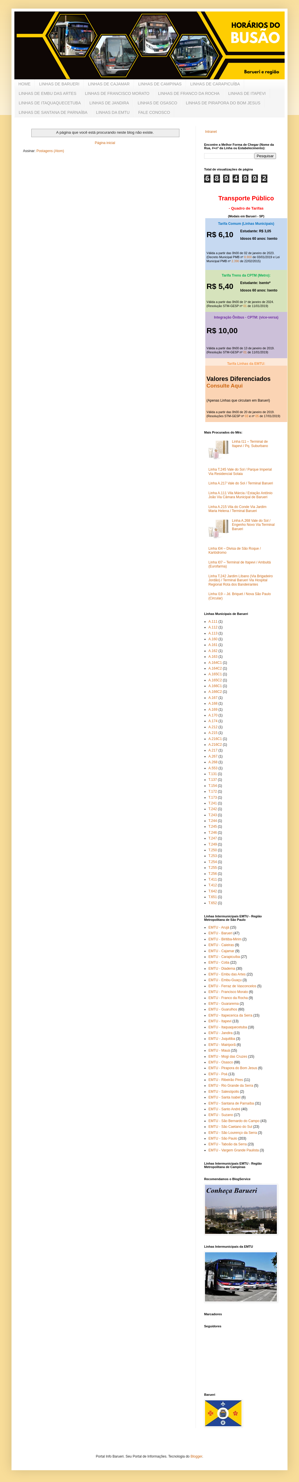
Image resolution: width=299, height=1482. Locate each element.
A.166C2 (215, 692)
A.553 (212, 768)
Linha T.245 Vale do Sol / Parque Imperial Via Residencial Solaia (240, 471)
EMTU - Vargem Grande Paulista (233, 1150)
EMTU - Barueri (220, 933)
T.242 (212, 809)
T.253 (212, 856)
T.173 (212, 797)
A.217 (212, 750)
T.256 (212, 874)
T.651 (212, 897)
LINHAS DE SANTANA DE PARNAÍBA (53, 112)
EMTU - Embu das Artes (227, 974)
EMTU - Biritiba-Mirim (224, 939)
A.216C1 (215, 739)
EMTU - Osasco (220, 1062)
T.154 (212, 786)
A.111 (212, 622)
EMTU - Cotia (218, 962)
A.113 (212, 633)
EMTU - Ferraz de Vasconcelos (232, 986)
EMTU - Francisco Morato (228, 992)
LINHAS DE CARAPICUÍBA (215, 84)
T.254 (212, 862)
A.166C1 (215, 686)
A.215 (212, 733)
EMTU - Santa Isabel (224, 1097)
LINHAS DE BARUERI (59, 84)
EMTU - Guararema (223, 1004)
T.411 (212, 879)
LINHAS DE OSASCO (157, 103)
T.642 (212, 891)
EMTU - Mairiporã (222, 1045)
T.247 (212, 838)
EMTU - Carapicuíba (224, 957)
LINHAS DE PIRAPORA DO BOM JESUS (223, 103)
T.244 (212, 821)
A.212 (212, 727)
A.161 (212, 645)
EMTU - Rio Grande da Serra (230, 1086)
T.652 (212, 903)
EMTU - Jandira (220, 1033)
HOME (24, 84)
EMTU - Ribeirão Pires (225, 1080)
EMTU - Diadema (221, 969)
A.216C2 (215, 745)
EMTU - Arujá (218, 927)
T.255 (212, 868)
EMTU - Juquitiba (221, 1039)
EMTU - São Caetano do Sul (230, 1127)
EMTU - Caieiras (221, 945)
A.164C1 (215, 663)
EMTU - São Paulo (222, 1138)
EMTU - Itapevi (219, 1021)
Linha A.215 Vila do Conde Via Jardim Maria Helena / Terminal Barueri (237, 509)
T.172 (212, 791)
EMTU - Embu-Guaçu (224, 980)
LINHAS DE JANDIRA (109, 103)
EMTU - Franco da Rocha (228, 998)
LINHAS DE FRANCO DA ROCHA (189, 93)
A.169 (212, 710)
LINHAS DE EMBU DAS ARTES (47, 93)
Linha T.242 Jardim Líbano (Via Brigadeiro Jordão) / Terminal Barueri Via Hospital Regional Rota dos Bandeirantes (240, 580)
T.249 (212, 844)
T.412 (212, 885)
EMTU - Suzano (220, 1115)
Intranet (211, 132)
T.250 (212, 850)
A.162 (212, 651)
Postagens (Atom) (50, 151)
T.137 (212, 780)
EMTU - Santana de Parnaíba (231, 1103)
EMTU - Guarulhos (222, 1009)
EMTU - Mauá (219, 1050)
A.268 (212, 762)
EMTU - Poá (217, 1074)
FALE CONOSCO (154, 112)
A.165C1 (215, 674)
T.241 (212, 803)
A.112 (212, 627)
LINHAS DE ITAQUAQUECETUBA (50, 103)
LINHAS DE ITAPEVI (247, 93)
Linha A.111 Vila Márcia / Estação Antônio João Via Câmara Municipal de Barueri (240, 495)
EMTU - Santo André (224, 1109)
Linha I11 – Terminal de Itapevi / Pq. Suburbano (250, 444)
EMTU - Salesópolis (223, 1092)
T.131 (212, 774)
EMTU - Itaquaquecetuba (227, 1027)
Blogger (196, 1456)
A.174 (212, 721)
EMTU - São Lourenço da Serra (232, 1133)
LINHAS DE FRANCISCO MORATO (117, 93)
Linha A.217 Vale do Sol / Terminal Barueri (240, 483)
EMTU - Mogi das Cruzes (227, 1057)
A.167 (212, 698)
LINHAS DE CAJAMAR (109, 84)
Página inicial (105, 143)
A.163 (212, 657)
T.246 (212, 833)
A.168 (212, 703)
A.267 (212, 756)
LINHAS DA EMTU (113, 112)
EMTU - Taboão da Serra (227, 1144)
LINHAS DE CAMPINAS (160, 84)
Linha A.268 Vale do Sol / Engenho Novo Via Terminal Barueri (253, 525)
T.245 (212, 827)
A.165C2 (215, 680)
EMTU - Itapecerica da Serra (230, 1015)
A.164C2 (215, 668)
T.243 (212, 815)
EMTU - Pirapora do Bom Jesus (232, 1068)
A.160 (212, 639)
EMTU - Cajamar (221, 951)
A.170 (212, 715)
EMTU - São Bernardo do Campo (233, 1121)
